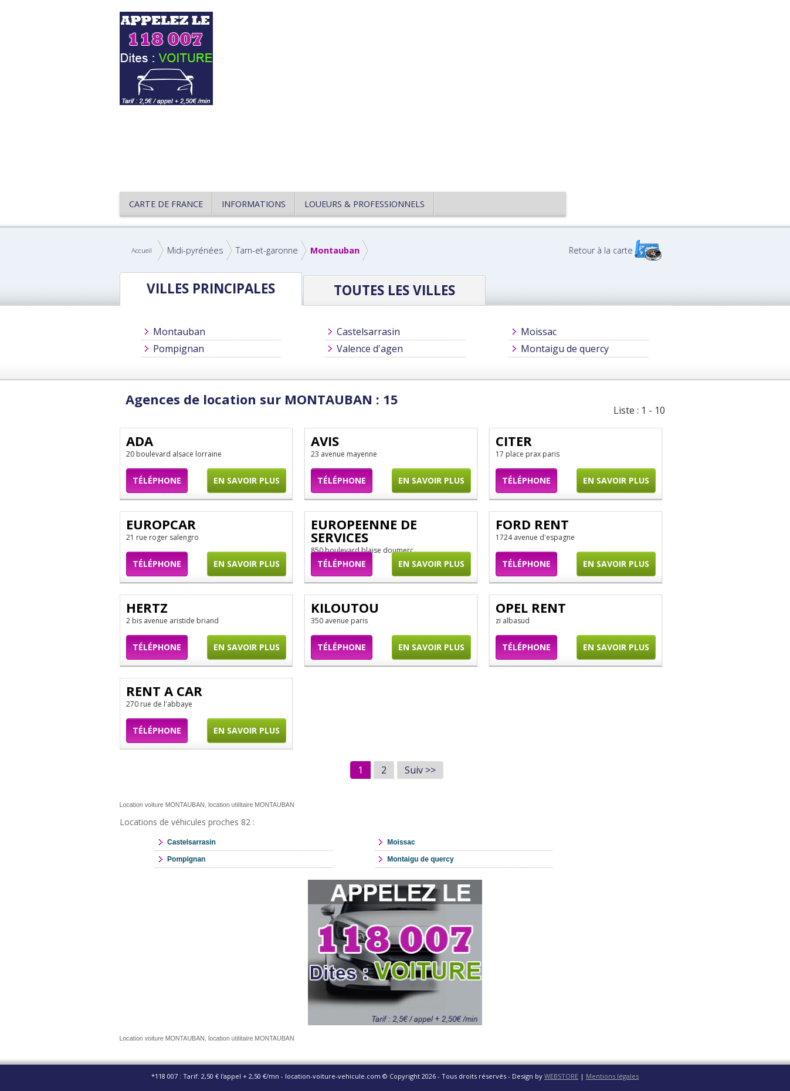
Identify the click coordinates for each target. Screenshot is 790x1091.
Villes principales (211, 288)
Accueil (141, 250)
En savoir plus (246, 480)
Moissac (539, 331)
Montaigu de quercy (565, 348)
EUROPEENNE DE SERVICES (364, 530)
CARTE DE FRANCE (166, 204)
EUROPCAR (161, 524)
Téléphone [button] (157, 480)
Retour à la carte (601, 250)
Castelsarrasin (368, 331)
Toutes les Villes (394, 290)
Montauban (335, 250)
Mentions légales (612, 1076)
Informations (254, 204)
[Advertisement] (450, 94)
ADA (139, 441)
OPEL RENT (531, 607)
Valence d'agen (370, 348)
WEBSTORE (561, 1076)
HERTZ (147, 607)
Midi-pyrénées (195, 250)
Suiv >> (420, 770)
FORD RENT (532, 524)
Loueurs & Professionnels (364, 204)
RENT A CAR (164, 691)
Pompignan (178, 348)
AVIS (325, 441)
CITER (514, 441)
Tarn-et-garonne (267, 250)
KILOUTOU (345, 607)
